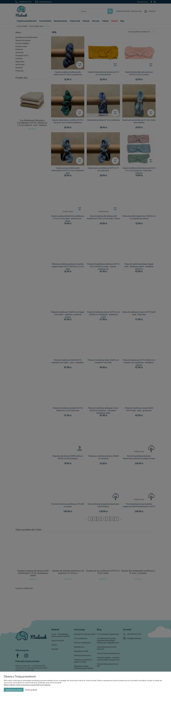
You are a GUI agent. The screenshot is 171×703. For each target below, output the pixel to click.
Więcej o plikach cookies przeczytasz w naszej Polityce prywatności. (27, 685)
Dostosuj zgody (31, 690)
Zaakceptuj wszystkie (13, 690)
